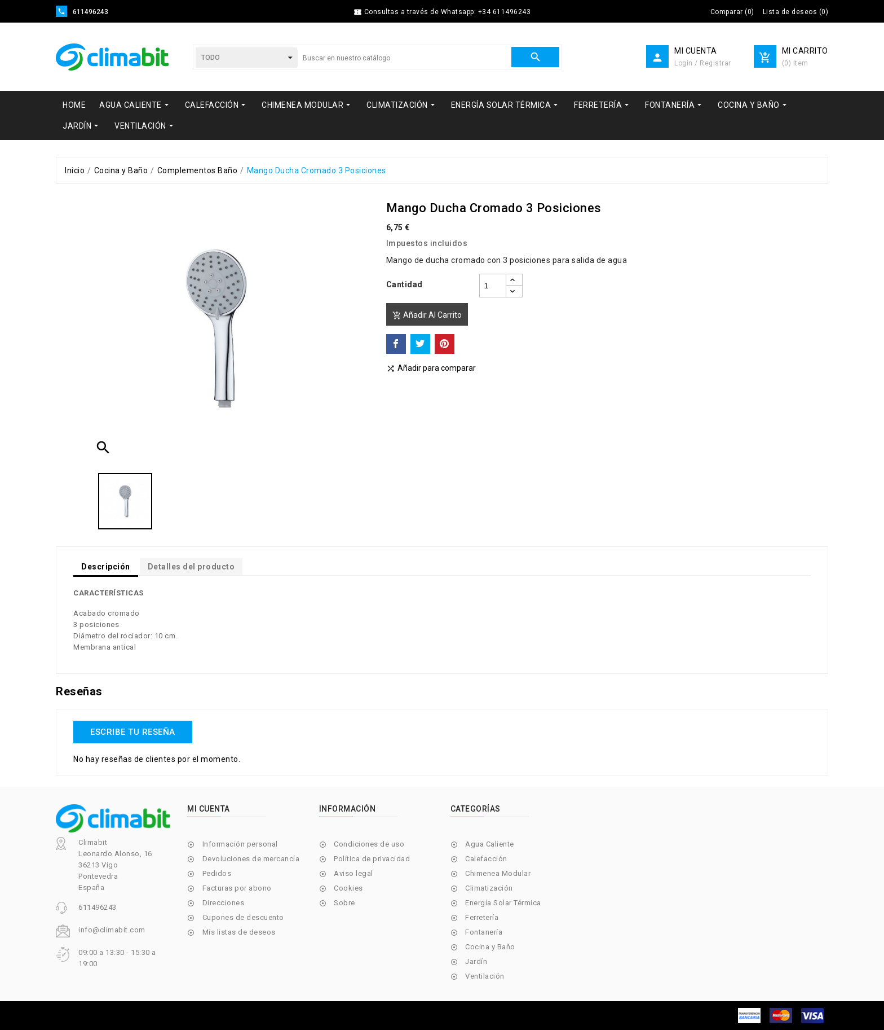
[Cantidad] (492, 285)
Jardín (476, 961)
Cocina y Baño (490, 947)
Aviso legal (353, 873)
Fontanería (483, 932)
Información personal (240, 844)
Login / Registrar (702, 63)
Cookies (348, 888)
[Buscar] (404, 58)
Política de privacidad (372, 858)
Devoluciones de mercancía (251, 858)
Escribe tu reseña (132, 732)
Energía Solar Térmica (503, 902)
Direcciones (223, 902)
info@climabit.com (111, 930)
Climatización (489, 888)
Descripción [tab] (105, 566)
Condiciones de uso (369, 844)
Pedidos (217, 873)
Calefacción (486, 858)
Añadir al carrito (427, 315)
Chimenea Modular (498, 873)
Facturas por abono (237, 888)
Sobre (344, 902)
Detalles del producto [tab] (191, 566)
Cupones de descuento (243, 917)
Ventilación (485, 976)
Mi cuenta (208, 808)
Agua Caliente (489, 844)
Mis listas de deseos (239, 932)
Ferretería (481, 917)
